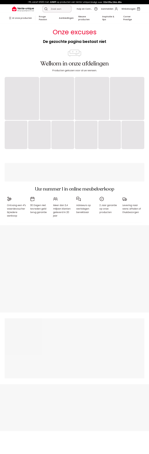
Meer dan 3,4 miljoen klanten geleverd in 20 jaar (62, 210)
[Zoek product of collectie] (45, 8)
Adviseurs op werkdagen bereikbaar (83, 209)
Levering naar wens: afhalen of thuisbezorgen (131, 209)
